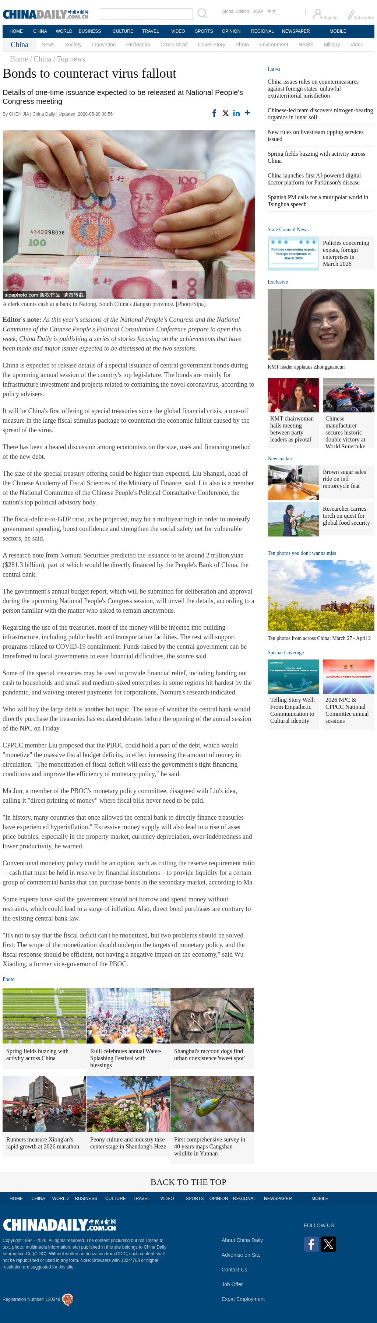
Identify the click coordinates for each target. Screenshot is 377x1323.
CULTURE (123, 31)
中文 (271, 11)
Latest (274, 69)
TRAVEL (150, 31)
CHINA (40, 31)
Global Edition (235, 11)
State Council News (288, 229)
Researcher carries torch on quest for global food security (346, 516)
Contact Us (234, 1270)
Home (19, 59)
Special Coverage (286, 652)
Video (357, 44)
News (48, 44)
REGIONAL (262, 31)
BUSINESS (90, 31)
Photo (242, 44)
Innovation (104, 44)
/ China (40, 59)
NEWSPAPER (295, 31)
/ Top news (69, 59)
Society (73, 44)
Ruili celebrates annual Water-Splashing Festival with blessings (125, 1058)
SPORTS (204, 31)
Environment (273, 44)
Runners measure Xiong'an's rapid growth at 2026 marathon (42, 1143)
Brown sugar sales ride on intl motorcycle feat (344, 479)
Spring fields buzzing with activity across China (37, 1054)
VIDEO (178, 31)
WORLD (64, 31)
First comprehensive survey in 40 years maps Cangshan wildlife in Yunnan (209, 1146)
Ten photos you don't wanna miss (302, 553)
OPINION (231, 31)
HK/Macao (138, 44)
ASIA (258, 11)
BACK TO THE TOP (189, 1182)
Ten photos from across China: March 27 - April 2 (319, 638)
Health (306, 44)
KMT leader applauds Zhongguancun (306, 367)
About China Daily (242, 1240)
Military (332, 44)
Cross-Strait (174, 44)
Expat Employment (243, 1299)
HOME (16, 31)
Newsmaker (280, 458)
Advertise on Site (241, 1255)
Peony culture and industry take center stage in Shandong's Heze (128, 1143)
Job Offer (232, 1284)
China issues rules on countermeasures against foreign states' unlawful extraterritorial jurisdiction (313, 88)
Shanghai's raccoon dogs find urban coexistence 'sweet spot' (209, 1054)
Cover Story (211, 44)
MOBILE (338, 31)
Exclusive (278, 282)
